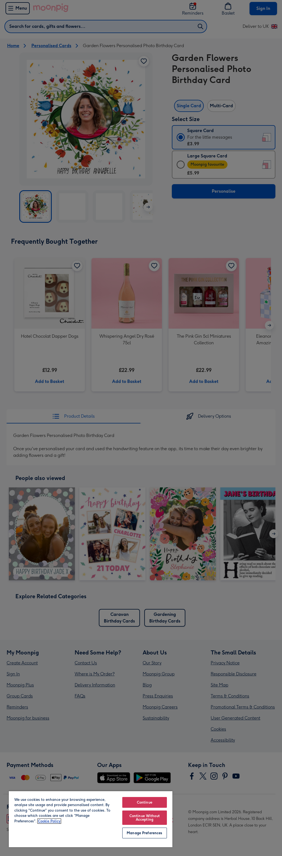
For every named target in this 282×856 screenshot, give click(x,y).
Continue (144, 802)
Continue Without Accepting (144, 818)
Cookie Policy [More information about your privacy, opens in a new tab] (49, 821)
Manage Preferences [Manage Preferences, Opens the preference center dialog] (144, 833)
